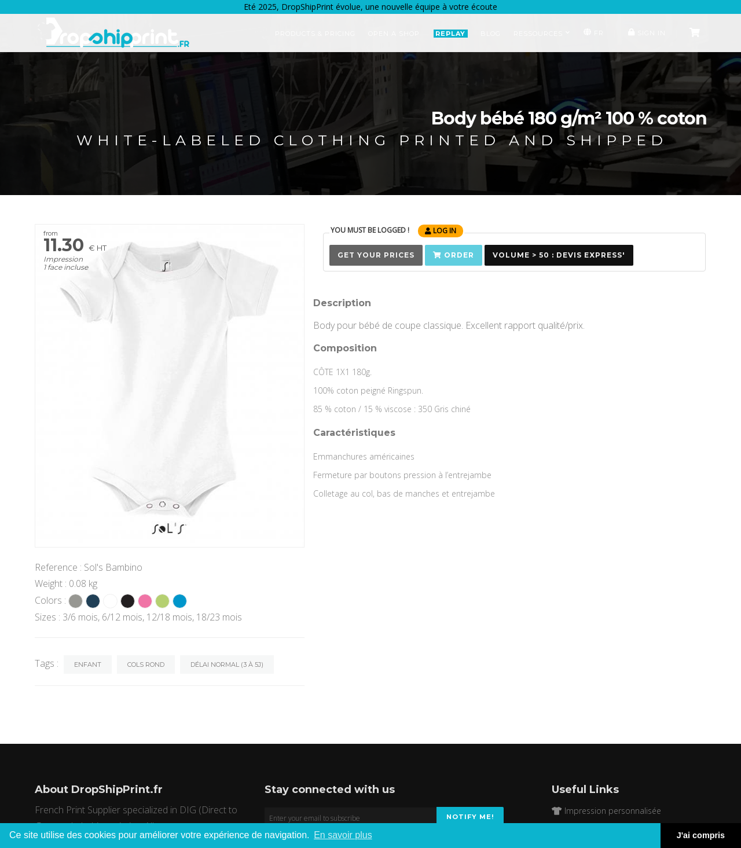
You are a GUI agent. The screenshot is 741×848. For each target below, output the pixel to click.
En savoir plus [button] (343, 835)
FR (592, 32)
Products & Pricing (315, 34)
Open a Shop (394, 34)
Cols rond (145, 664)
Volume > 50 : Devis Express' (559, 255)
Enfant (87, 664)
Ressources (541, 34)
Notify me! (470, 817)
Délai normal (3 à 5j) (226, 664)
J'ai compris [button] (701, 835)
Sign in (645, 32)
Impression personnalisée (606, 810)
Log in (440, 231)
